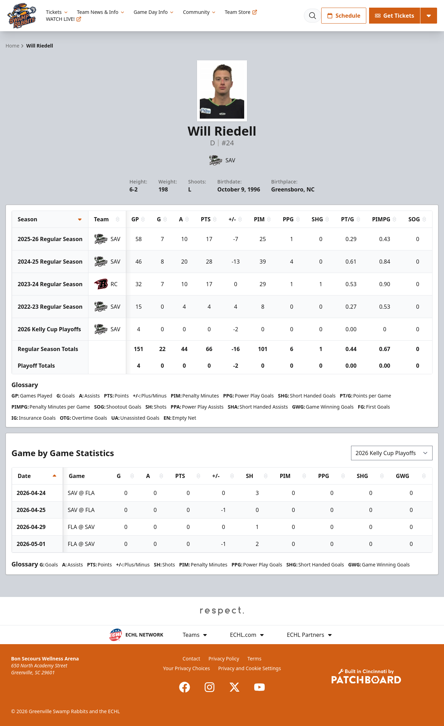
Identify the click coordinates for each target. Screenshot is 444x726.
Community (199, 12)
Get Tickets (394, 15)
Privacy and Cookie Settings (249, 668)
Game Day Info (154, 12)
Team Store (241, 12)
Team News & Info (101, 12)
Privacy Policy (223, 658)
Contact (191, 658)
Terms (254, 658)
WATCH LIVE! (64, 19)
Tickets (57, 12)
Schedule (343, 15)
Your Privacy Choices (186, 668)
